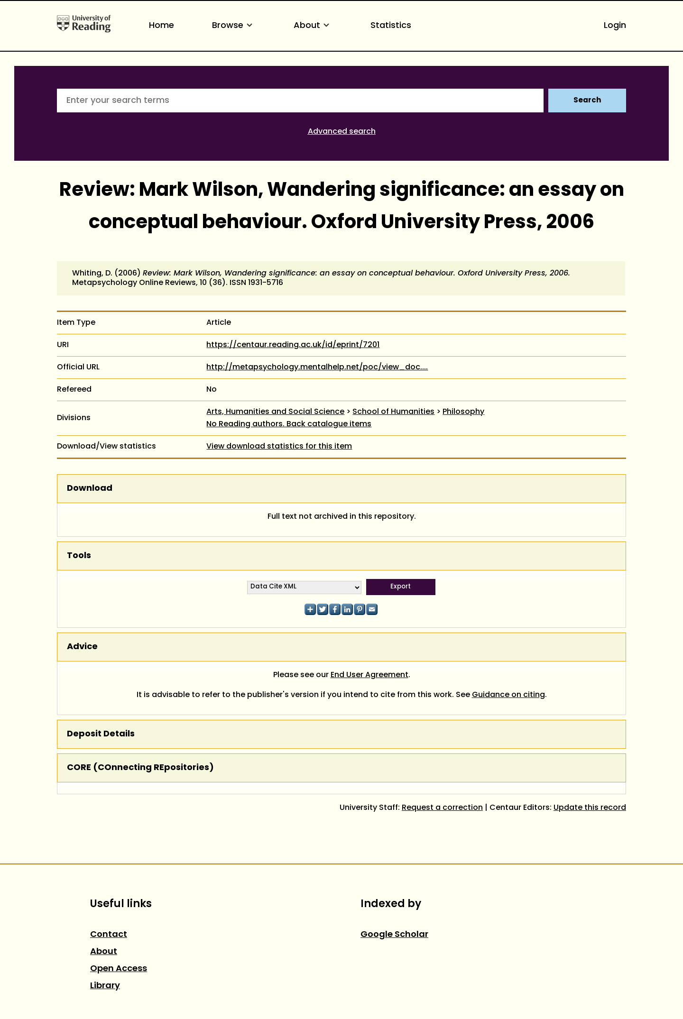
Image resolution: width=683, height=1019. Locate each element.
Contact (108, 934)
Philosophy (463, 412)
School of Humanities (393, 412)
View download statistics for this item (279, 447)
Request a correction (442, 808)
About (313, 26)
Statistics (390, 26)
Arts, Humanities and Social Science (275, 412)
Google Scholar (394, 934)
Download (89, 488)
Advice (82, 647)
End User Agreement (369, 675)
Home (161, 26)
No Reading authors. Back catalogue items (288, 424)
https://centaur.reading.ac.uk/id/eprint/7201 (292, 345)
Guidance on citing (508, 695)
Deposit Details (101, 734)
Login (615, 26)
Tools (79, 556)
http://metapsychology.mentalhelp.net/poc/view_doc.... (317, 367)
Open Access (118, 969)
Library (105, 986)
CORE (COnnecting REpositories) (140, 768)
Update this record (590, 808)
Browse (234, 26)
